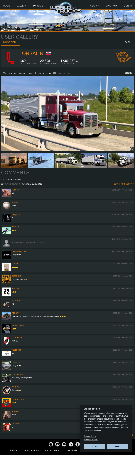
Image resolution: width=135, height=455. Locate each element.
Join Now (111, 6)
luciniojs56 (17, 338)
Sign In (128, 6)
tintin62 (15, 288)
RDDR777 (15, 313)
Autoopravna (18, 399)
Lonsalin (31, 53)
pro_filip (16, 215)
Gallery (22, 6)
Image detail (10, 42)
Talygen (15, 227)
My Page (38, 6)
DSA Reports (71, 450)
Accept (94, 446)
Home (6, 6)
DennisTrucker (19, 251)
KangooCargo (18, 325)
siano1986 (16, 301)
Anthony (16, 387)
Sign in (3, 179)
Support (14, 450)
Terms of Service (32, 450)
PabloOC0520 (17, 375)
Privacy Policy (53, 450)
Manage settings (91, 439)
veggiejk (16, 202)
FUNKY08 (15, 190)
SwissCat (16, 264)
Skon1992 (16, 362)
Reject (117, 446)
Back (128, 42)
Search (94, 6)
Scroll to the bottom (124, 184)
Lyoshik (15, 424)
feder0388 (16, 350)
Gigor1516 (16, 276)
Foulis (15, 412)
